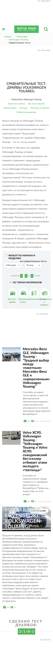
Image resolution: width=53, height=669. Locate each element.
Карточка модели (16, 104)
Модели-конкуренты (26, 112)
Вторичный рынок (24, 295)
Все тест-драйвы (36, 104)
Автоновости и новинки (46, 297)
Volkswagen (13, 265)
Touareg (33, 265)
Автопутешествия (37, 294)
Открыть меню (3, 32)
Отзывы (24, 108)
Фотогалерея (10, 108)
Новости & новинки (39, 108)
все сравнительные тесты (33, 261)
